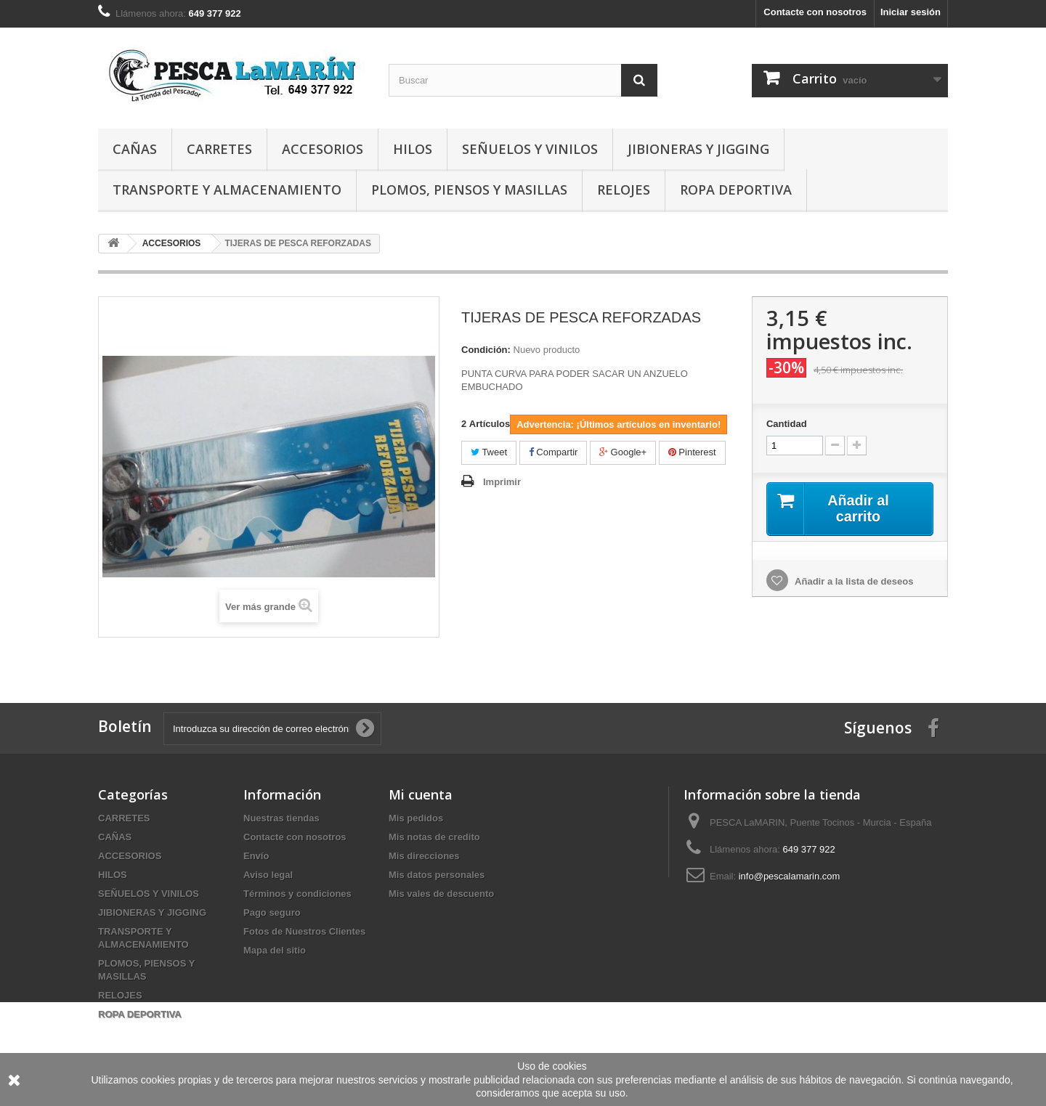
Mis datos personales (437, 874)
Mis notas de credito (434, 836)
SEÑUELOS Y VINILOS (530, 149)
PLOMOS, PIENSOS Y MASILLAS (469, 189)
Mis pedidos (416, 818)
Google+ (622, 452)
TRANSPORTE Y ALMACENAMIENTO (227, 189)
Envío (256, 855)
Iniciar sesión (910, 12)
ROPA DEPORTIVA (736, 189)
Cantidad (786, 423)
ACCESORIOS (322, 149)
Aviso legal (268, 874)
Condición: (486, 349)
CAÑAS (135, 149)
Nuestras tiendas (281, 818)
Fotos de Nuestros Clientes (304, 931)
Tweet (489, 452)
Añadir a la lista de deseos (852, 581)
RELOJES (623, 189)
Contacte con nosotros (815, 12)
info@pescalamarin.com (789, 876)
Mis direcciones (424, 855)
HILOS (412, 149)
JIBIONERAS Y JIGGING (698, 149)
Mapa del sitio (274, 950)
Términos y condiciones (297, 893)
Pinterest (692, 452)
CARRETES (219, 149)
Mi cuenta (421, 794)
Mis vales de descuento (441, 893)
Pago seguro (272, 912)
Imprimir (502, 481)
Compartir (553, 452)
